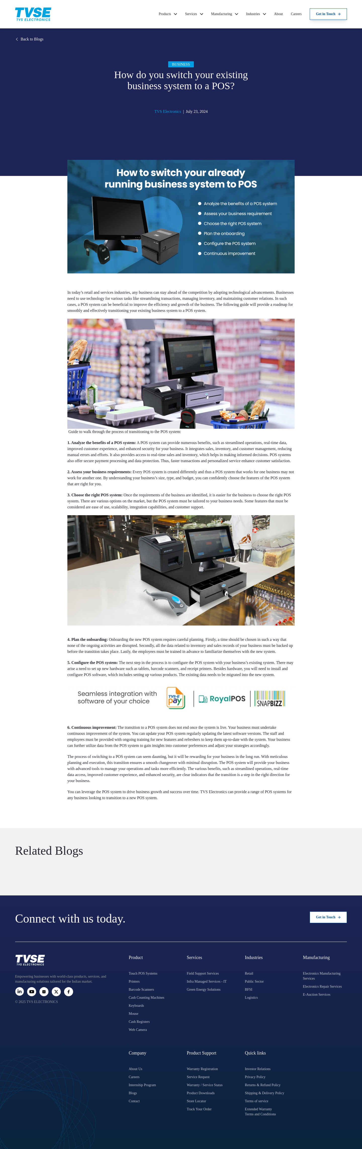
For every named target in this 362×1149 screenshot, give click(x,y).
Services (194, 14)
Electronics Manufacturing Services (322, 976)
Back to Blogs (29, 39)
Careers (296, 14)
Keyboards (136, 1006)
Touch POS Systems (143, 973)
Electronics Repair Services (322, 986)
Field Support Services (203, 973)
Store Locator (196, 1101)
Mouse (133, 1014)
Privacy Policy (255, 1077)
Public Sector (254, 981)
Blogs (133, 1093)
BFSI (248, 989)
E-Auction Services (316, 994)
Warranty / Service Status (204, 1085)
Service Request (198, 1077)
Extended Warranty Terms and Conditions (260, 1111)
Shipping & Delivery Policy (264, 1093)
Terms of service (256, 1101)
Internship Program (142, 1085)
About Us (135, 1069)
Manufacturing (224, 14)
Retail (249, 973)
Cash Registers (139, 1022)
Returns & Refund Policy (263, 1085)
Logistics (251, 997)
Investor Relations (257, 1069)
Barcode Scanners (141, 989)
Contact (134, 1101)
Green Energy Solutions (203, 989)
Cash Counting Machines (146, 997)
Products (168, 14)
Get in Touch (328, 14)
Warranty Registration (202, 1069)
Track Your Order (199, 1109)
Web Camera (138, 1030)
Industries (256, 14)
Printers (134, 981)
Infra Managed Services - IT (207, 981)
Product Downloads (201, 1093)
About (278, 14)
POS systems (275, 792)
